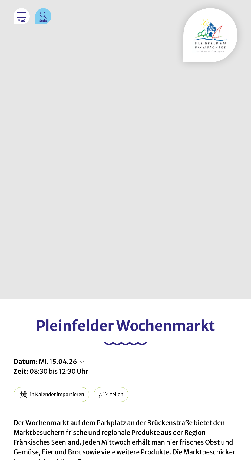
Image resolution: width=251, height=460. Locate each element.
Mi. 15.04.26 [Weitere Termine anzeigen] (58, 361)
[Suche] (43, 16)
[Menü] (22, 16)
